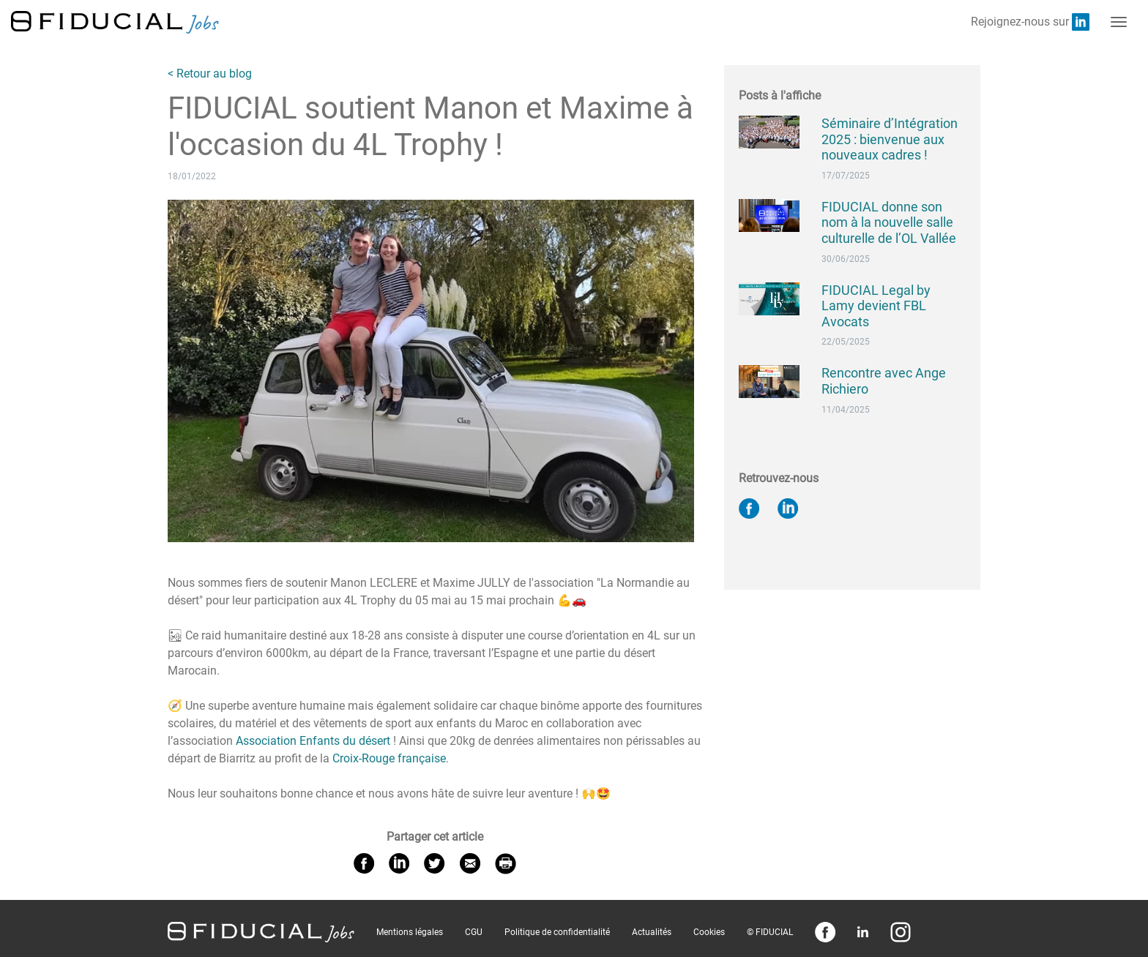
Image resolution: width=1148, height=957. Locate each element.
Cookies (709, 932)
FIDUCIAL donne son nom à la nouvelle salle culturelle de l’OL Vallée (888, 222)
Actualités (651, 932)
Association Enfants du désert (313, 741)
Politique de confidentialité (557, 932)
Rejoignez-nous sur (1030, 22)
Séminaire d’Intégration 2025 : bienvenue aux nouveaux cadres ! (889, 139)
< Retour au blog (210, 73)
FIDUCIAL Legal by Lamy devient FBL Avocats (876, 305)
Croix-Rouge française (389, 758)
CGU (473, 932)
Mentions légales (409, 932)
